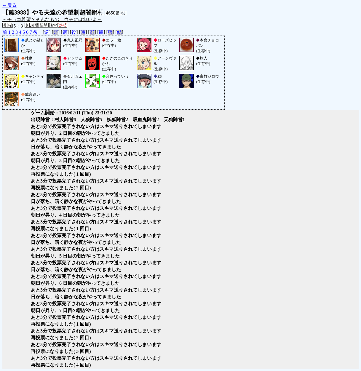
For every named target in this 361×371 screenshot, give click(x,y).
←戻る (9, 5)
